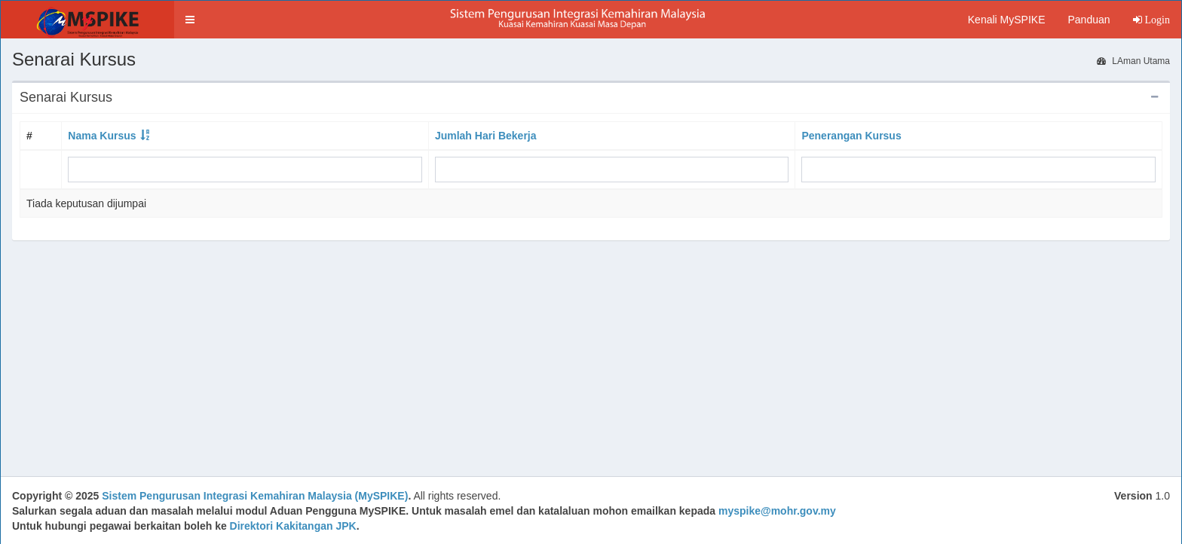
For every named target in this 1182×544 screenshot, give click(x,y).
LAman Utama (1133, 61)
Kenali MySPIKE (1007, 20)
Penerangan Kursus (851, 136)
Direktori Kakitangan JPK (293, 526)
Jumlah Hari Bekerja (486, 136)
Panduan (1088, 20)
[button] (190, 19)
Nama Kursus (102, 136)
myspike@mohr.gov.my (777, 511)
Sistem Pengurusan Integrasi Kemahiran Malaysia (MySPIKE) (255, 496)
